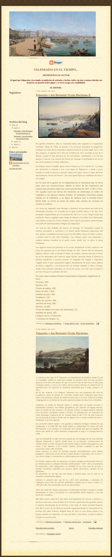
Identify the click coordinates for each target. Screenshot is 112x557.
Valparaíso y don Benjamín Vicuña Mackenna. (62, 333)
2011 (14, 125)
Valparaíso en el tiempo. (20, 164)
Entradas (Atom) (54, 534)
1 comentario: (87, 522)
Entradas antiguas (95, 528)
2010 (14, 147)
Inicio (71, 528)
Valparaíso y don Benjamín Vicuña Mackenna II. (63, 95)
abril (16, 128)
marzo (16, 141)
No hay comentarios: (87, 323)
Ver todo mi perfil (15, 168)
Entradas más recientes (45, 528)
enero (16, 144)
